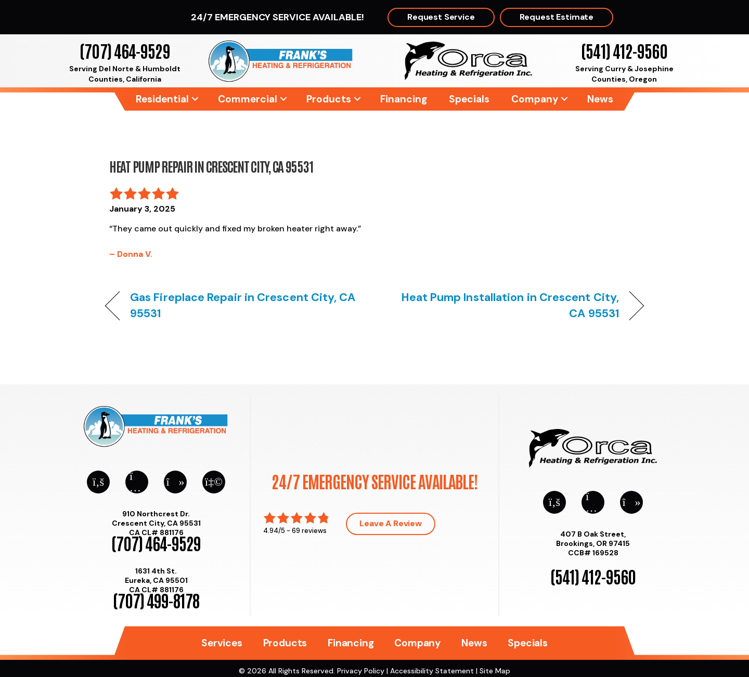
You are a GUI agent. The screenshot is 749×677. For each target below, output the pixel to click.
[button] (195, 99)
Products (328, 99)
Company (534, 99)
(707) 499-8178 (156, 599)
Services (221, 642)
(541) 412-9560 (624, 50)
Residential (162, 99)
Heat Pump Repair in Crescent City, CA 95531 (211, 166)
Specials (469, 99)
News (600, 99)
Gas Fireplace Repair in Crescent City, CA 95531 (243, 305)
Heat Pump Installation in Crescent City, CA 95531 (505, 305)
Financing (403, 99)
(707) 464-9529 (125, 50)
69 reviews (309, 530)
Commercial (247, 99)
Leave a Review (390, 523)
